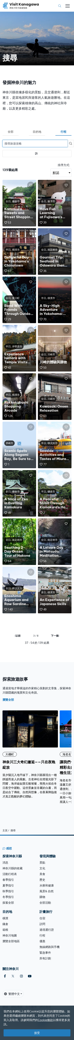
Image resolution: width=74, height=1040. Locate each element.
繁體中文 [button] (12, 994)
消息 (5, 862)
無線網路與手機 (50, 947)
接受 (37, 1033)
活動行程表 (10, 874)
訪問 (42, 924)
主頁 (5, 830)
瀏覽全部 (8, 700)
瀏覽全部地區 (11, 941)
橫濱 (5, 918)
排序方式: (64, 165)
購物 (42, 897)
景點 (42, 862)
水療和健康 (47, 885)
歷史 (42, 880)
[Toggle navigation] (67, 5)
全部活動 (45, 903)
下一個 (55, 635)
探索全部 (8, 903)
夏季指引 (8, 885)
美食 (42, 874)
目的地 (37, 132)
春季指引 (8, 880)
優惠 (42, 941)
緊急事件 (45, 953)
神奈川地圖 (10, 935)
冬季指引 (8, 897)
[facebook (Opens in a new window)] (5, 976)
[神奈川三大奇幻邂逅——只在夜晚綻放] (30, 754)
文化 (42, 868)
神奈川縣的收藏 (13, 868)
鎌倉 (5, 924)
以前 (18, 635)
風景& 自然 (47, 891)
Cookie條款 (45, 1020)
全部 (10, 132)
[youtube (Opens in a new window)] (29, 976)
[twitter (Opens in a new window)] (12, 976)
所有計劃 (45, 958)
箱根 (5, 930)
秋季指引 (8, 891)
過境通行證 (47, 930)
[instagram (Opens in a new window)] (21, 976)
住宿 (42, 918)
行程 (63, 132)
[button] (30, 185)
